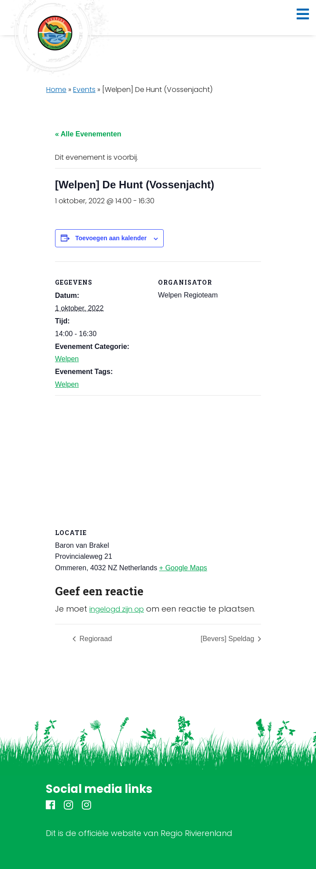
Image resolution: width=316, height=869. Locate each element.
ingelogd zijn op (116, 609)
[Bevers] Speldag (228, 638)
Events (84, 89)
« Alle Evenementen (88, 134)
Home (56, 89)
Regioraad (94, 638)
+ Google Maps (183, 568)
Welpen (67, 359)
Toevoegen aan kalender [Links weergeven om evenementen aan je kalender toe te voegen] (111, 238)
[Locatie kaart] (158, 459)
